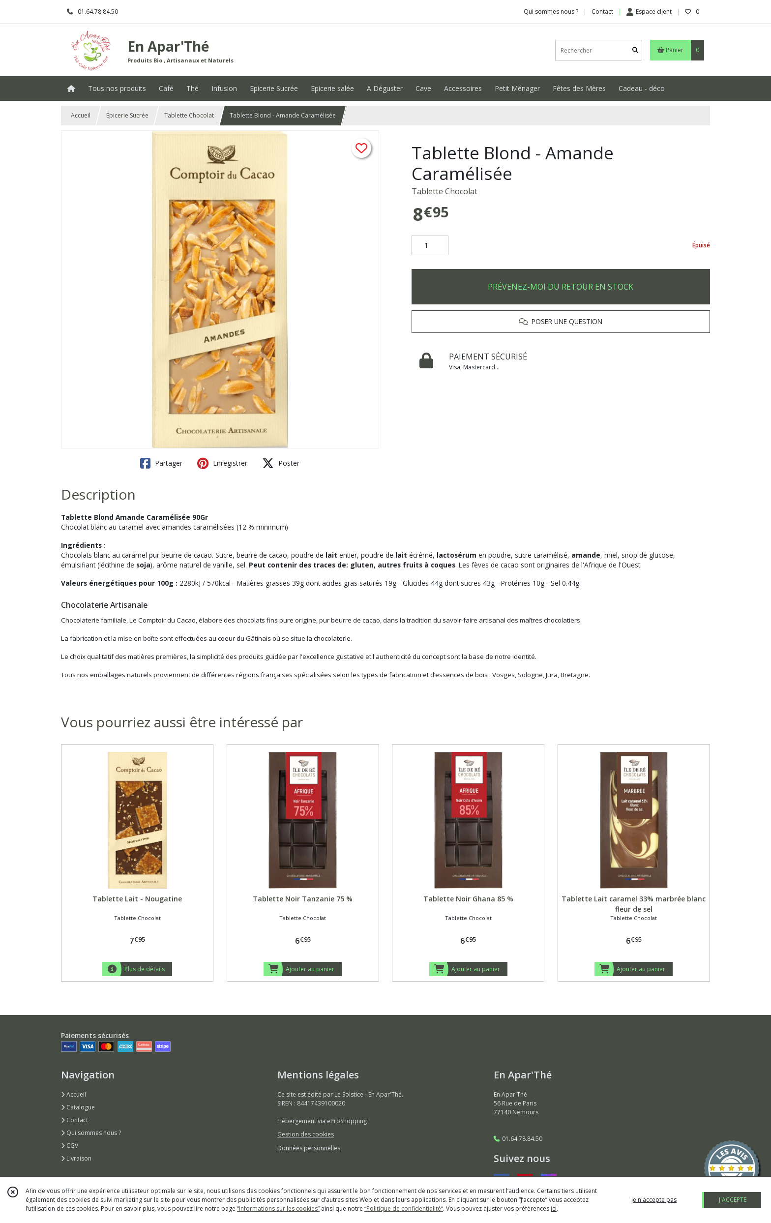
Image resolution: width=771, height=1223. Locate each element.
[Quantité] (430, 245)
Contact (602, 11)
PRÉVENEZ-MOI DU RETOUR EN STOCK (560, 286)
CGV (69, 1145)
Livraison (76, 1158)
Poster (280, 463)
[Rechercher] (635, 50)
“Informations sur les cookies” (278, 1208)
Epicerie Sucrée (127, 115)
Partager (161, 463)
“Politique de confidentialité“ (403, 1208)
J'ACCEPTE (732, 1199)
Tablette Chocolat (189, 115)
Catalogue (78, 1107)
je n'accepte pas (654, 1199)
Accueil (80, 115)
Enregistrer (222, 463)
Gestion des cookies (305, 1134)
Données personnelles (308, 1148)
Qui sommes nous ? (91, 1133)
